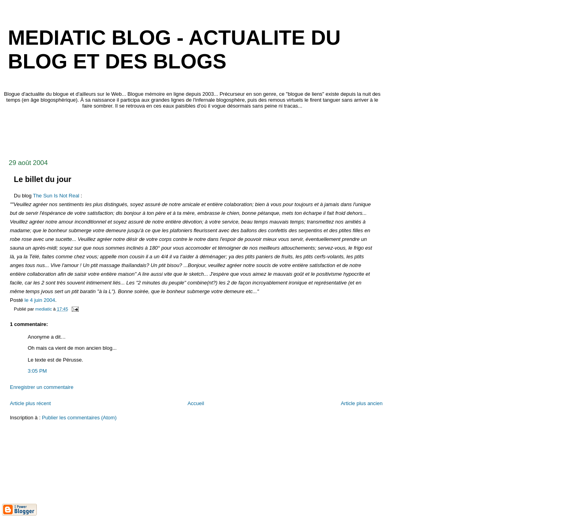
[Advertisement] (146, 132)
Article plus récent (30, 403)
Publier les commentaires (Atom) (79, 418)
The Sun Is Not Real (56, 196)
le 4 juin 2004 (40, 300)
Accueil (196, 403)
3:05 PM (37, 371)
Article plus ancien (362, 403)
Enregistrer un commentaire (41, 387)
